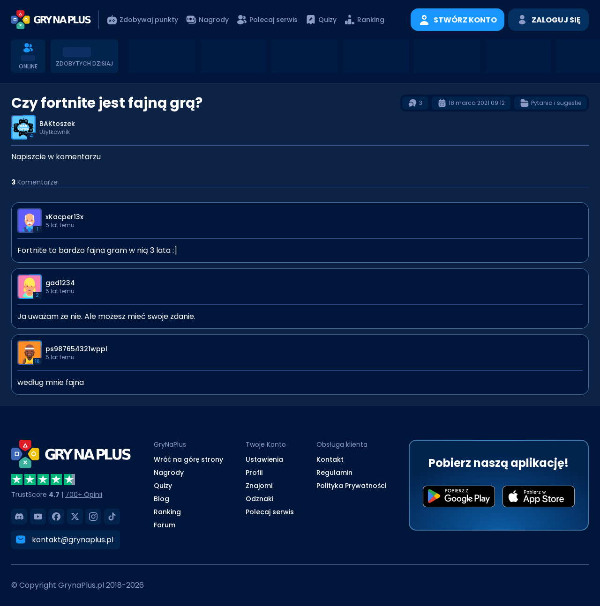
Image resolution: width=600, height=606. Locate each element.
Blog (161, 498)
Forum (164, 525)
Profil (254, 472)
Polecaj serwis (270, 512)
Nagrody (169, 472)
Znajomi (259, 485)
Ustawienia (264, 459)
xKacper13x (64, 217)
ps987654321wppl (76, 349)
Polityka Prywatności (351, 485)
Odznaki (259, 498)
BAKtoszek (57, 123)
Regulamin (334, 472)
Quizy (163, 485)
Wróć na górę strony (189, 459)
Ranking (167, 512)
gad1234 (60, 283)
